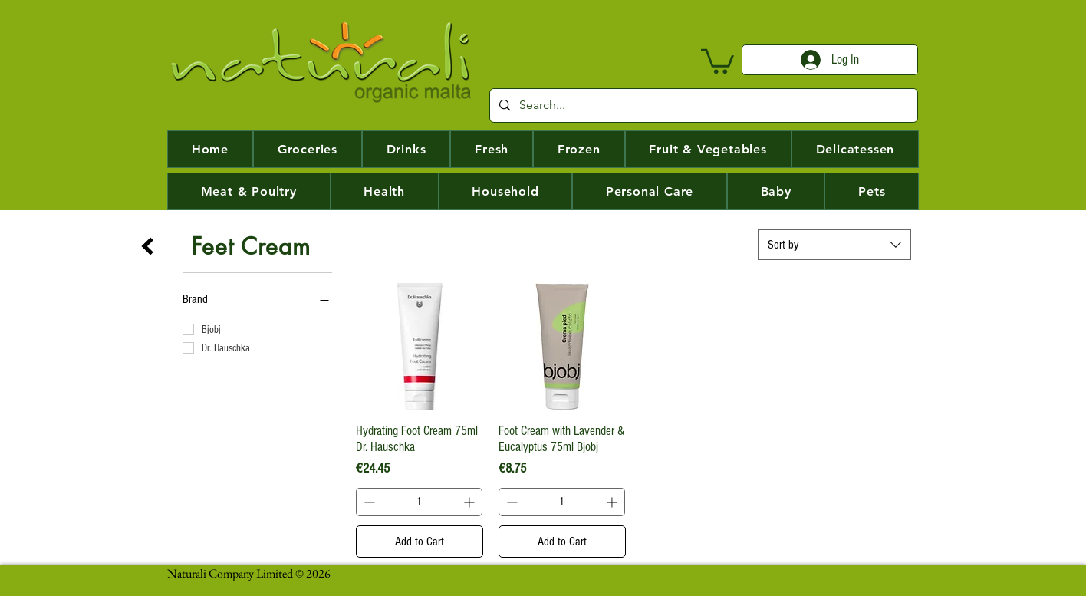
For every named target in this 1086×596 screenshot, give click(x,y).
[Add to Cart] (419, 541)
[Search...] (702, 105)
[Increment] (470, 502)
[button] (717, 60)
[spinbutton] (419, 502)
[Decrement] (367, 502)
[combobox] (834, 244)
